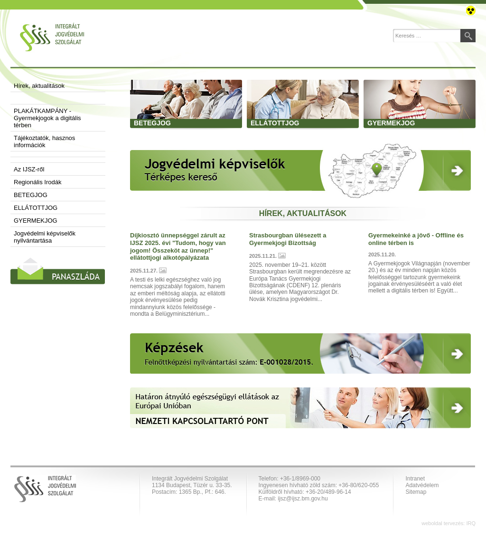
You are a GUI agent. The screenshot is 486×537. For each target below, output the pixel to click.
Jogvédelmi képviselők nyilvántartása (44, 237)
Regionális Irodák (37, 182)
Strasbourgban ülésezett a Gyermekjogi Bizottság (288, 239)
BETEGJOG (30, 194)
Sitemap (415, 492)
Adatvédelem (422, 485)
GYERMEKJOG (35, 220)
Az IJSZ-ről (29, 169)
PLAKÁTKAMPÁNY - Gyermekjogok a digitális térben (47, 118)
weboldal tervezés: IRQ (448, 523)
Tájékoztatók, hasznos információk (44, 141)
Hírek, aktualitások (39, 85)
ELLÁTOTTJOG (35, 207)
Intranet (415, 478)
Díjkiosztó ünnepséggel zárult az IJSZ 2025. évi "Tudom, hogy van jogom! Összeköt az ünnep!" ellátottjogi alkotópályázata (178, 246)
